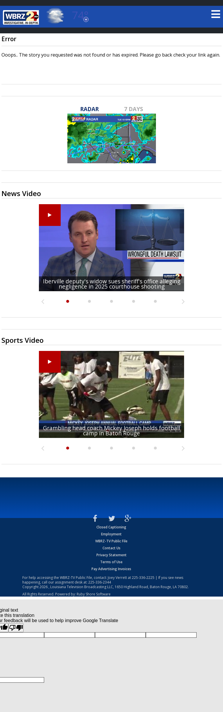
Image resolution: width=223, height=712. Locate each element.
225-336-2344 (99, 582)
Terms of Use (111, 561)
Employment (111, 534)
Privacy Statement (111, 554)
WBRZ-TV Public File (111, 541)
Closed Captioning (111, 527)
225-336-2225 (143, 577)
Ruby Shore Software (94, 594)
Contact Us (111, 548)
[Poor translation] (16, 627)
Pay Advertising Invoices (111, 568)
